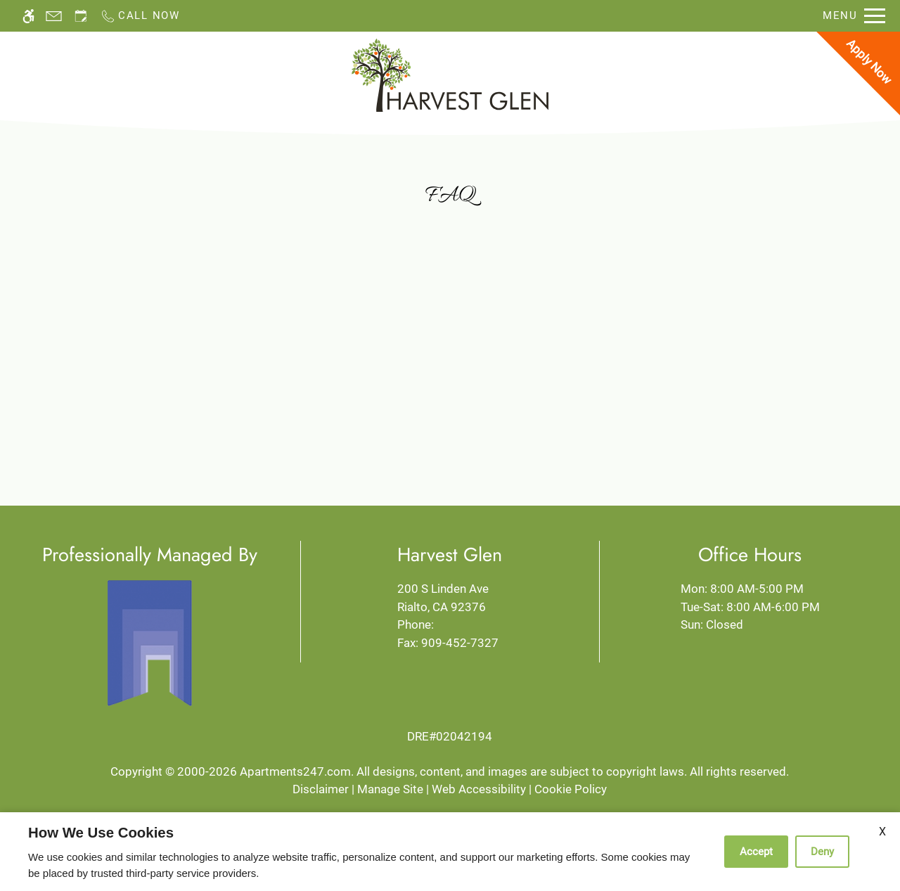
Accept (756, 851)
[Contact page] (54, 16)
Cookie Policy (570, 789)
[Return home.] (450, 75)
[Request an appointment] (81, 16)
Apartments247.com (295, 771)
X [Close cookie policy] (882, 831)
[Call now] (140, 16)
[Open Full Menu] (854, 16)
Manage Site (390, 789)
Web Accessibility (479, 789)
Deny (822, 851)
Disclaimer (320, 789)
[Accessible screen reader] (28, 16)
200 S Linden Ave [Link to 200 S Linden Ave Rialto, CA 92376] (449, 599)
